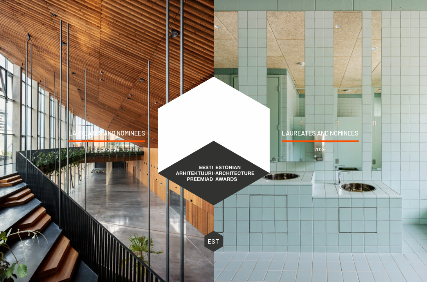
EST (213, 241)
